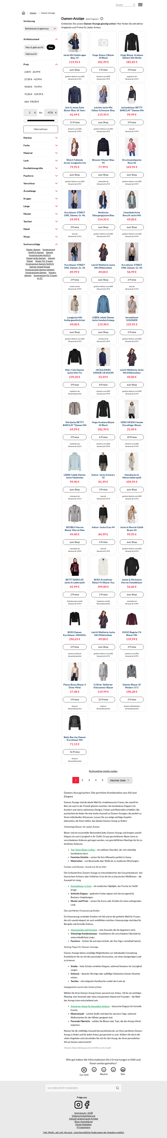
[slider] (25, 120)
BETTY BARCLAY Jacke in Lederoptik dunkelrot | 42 (74, 581)
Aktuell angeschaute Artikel (83, 1118)
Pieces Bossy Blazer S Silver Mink (74, 686)
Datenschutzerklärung (83, 1115)
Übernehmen (40, 129)
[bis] (50, 112)
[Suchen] (117, 1088)
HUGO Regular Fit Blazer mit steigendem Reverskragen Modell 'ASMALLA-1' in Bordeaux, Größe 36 (132, 634)
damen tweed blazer (39, 266)
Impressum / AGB (83, 1112)
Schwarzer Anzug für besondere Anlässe (90, 1006)
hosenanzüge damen (35, 272)
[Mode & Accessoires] (33, 4)
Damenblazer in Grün (81, 886)
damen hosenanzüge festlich (41, 254)
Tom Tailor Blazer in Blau (83, 849)
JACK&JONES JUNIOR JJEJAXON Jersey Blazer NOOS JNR (103, 371)
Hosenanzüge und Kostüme (84, 930)
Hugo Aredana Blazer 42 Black (103, 423)
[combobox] (80, 1088)
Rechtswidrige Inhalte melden (103, 771)
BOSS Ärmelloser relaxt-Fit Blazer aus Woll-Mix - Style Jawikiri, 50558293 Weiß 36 (103, 581)
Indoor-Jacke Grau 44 (103, 527)
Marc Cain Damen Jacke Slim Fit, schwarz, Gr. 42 (74, 371)
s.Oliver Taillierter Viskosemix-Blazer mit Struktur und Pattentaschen (103, 686)
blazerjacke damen (36, 258)
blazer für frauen (44, 260)
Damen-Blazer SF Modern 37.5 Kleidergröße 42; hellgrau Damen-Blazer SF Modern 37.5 (131, 686)
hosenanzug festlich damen (41, 251)
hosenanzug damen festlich (40, 263)
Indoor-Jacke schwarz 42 (103, 476)
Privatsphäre (83, 1127)
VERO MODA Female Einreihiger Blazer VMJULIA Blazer (132, 424)
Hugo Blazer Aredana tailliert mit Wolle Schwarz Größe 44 (132, 57)
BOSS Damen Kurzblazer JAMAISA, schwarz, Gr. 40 (74, 634)
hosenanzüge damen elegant (39, 269)
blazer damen (33, 249)
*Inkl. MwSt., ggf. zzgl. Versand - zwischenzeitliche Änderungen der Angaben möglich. (83, 1132)
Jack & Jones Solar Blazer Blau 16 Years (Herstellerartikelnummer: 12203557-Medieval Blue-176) (75, 109)
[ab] (29, 112)
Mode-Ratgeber (83, 1124)
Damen (33, 13)
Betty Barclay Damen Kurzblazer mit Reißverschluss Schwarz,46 (75, 739)
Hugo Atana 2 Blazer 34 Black (103, 56)
